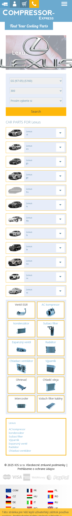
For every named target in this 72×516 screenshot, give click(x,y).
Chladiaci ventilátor (20, 450)
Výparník (14, 440)
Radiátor (14, 447)
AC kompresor (17, 429)
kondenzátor (16, 433)
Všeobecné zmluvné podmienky (45, 465)
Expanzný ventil (18, 443)
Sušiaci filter (16, 436)
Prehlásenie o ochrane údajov (36, 469)
